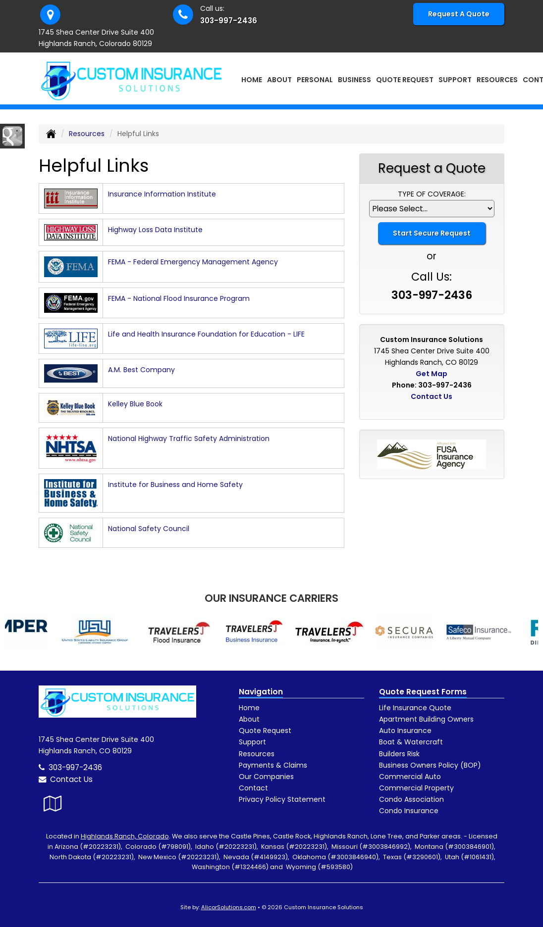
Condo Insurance (408, 811)
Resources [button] (497, 80)
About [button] (279, 80)
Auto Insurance (405, 730)
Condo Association (411, 799)
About (249, 719)
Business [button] (354, 80)
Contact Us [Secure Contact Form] (431, 396)
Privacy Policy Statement (282, 799)
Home (251, 80)
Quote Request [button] (405, 80)
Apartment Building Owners (426, 719)
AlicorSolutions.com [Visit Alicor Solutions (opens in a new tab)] (228, 907)
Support (252, 742)
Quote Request (265, 730)
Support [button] (455, 80)
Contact (253, 788)
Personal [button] (315, 80)
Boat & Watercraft (411, 742)
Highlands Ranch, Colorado (125, 836)
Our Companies (266, 776)
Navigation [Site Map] (261, 691)
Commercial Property (416, 788)
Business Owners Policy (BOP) (430, 765)
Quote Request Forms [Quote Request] (423, 691)
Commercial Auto (410, 776)
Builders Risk (399, 754)
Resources (87, 134)
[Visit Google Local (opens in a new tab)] (53, 803)
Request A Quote (458, 14)
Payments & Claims (273, 765)
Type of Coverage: (432, 194)
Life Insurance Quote (415, 708)
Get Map (431, 374)
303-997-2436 (228, 20)
